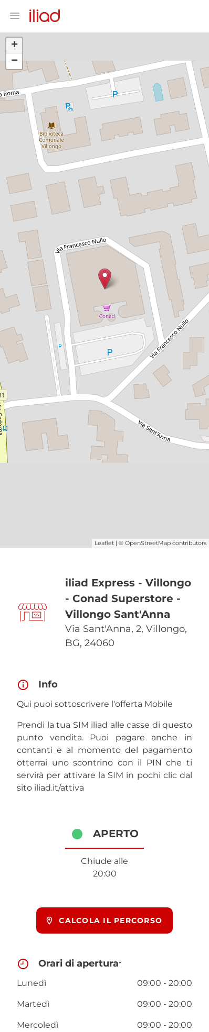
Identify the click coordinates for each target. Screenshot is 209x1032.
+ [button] (14, 45)
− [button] (14, 61)
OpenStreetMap (148, 543)
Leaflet (104, 543)
